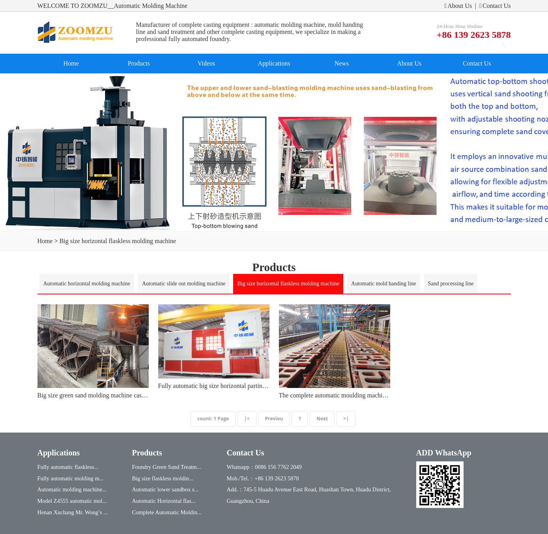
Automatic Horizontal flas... (164, 501)
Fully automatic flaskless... (68, 467)
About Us (458, 5)
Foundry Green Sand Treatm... (166, 467)
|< (246, 418)
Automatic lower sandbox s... (165, 489)
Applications (274, 63)
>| (345, 418)
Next (322, 418)
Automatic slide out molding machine (184, 284)
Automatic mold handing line (383, 284)
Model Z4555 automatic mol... (72, 501)
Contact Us (495, 5)
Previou (274, 418)
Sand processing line (451, 284)
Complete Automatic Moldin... (167, 512)
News (342, 63)
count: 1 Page (213, 418)
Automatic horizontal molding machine (86, 284)
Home (71, 63)
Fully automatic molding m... (70, 478)
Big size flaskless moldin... (162, 478)
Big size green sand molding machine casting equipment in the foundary (93, 395)
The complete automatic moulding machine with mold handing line (334, 395)
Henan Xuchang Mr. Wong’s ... (72, 512)
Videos (206, 63)
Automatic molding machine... (72, 489)
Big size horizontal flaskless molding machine (118, 241)
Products (139, 63)
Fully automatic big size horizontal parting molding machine (213, 385)
